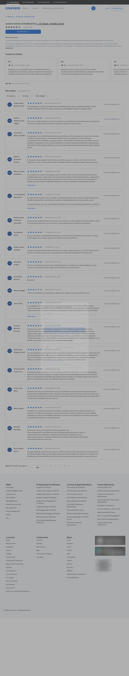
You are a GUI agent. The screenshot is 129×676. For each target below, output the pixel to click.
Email (46, 318)
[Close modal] (85, 305)
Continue (64, 330)
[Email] (64, 322)
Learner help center (64, 364)
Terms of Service (54, 369)
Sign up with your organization (54, 360)
